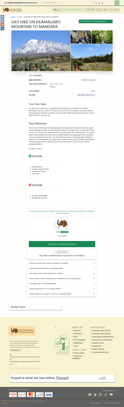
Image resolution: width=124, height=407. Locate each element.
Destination (78, 343)
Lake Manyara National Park (103, 336)
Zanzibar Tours (98, 343)
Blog (99, 10)
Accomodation (79, 340)
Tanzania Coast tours (100, 352)
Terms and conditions (77, 357)
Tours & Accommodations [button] (73, 10)
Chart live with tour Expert (62, 244)
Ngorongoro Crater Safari (102, 340)
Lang (56, 10)
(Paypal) (62, 378)
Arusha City (96, 346)
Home (13, 17)
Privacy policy (79, 353)
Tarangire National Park (101, 333)
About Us (77, 330)
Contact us (78, 333)
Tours (20, 17)
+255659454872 (15, 350)
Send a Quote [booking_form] (62, 252)
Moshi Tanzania (98, 349)
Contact (115, 10)
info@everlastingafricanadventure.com (22, 3)
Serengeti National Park (101, 330)
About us (107, 10)
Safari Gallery (90, 10)
